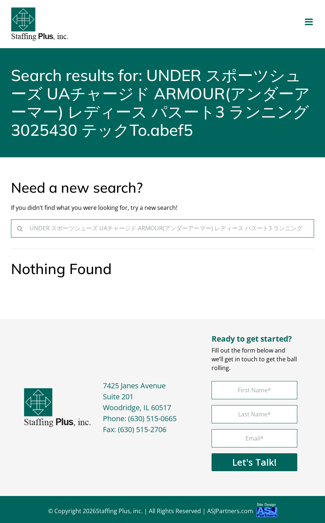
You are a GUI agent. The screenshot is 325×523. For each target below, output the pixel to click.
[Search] (20, 228)
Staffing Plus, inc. (119, 511)
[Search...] (162, 228)
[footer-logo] (57, 391)
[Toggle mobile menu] (309, 21)
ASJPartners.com (242, 512)
